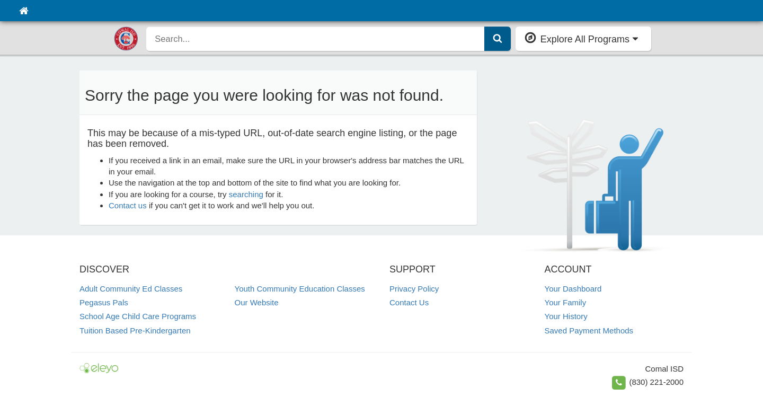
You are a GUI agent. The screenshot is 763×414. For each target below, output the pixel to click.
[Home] (24, 10)
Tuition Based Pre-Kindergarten (135, 330)
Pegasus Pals (103, 302)
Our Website (257, 302)
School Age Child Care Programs (137, 316)
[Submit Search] (497, 39)
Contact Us (409, 302)
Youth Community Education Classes (300, 288)
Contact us (128, 205)
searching (246, 194)
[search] (315, 39)
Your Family (566, 302)
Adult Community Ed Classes (130, 288)
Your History (566, 316)
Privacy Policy (414, 288)
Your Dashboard (573, 288)
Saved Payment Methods (589, 330)
